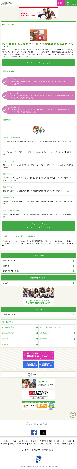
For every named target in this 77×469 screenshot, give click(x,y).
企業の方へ (6, 344)
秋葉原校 (43, 441)
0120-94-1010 (41, 374)
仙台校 (13, 441)
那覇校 (73, 444)
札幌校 (6, 441)
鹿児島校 (65, 444)
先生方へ (5, 339)
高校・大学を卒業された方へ (50, 327)
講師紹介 (6, 266)
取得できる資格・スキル (11, 271)
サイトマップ (26, 450)
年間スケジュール (9, 261)
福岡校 (57, 444)
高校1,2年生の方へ (8, 333)
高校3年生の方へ (8, 327)
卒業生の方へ (44, 339)
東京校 (28, 441)
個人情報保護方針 (48, 450)
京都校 (12, 444)
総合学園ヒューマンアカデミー (37, 424)
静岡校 (58, 441)
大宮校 (21, 441)
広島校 (41, 444)
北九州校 (49, 444)
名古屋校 (4, 444)
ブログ (5, 283)
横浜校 (51, 441)
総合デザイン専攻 (9, 314)
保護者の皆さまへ (46, 333)
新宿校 (35, 441)
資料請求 (60, 3)
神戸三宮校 (32, 444)
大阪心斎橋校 (21, 444)
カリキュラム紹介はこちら (38, 62)
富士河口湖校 (67, 441)
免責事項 (37, 450)
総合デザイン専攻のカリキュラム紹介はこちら (38, 226)
